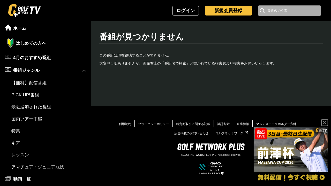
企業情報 (243, 124)
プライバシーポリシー (153, 124)
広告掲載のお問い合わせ (191, 133)
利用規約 (125, 124)
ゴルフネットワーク (231, 133)
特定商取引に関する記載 (193, 124)
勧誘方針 (223, 124)
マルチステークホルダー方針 (276, 124)
